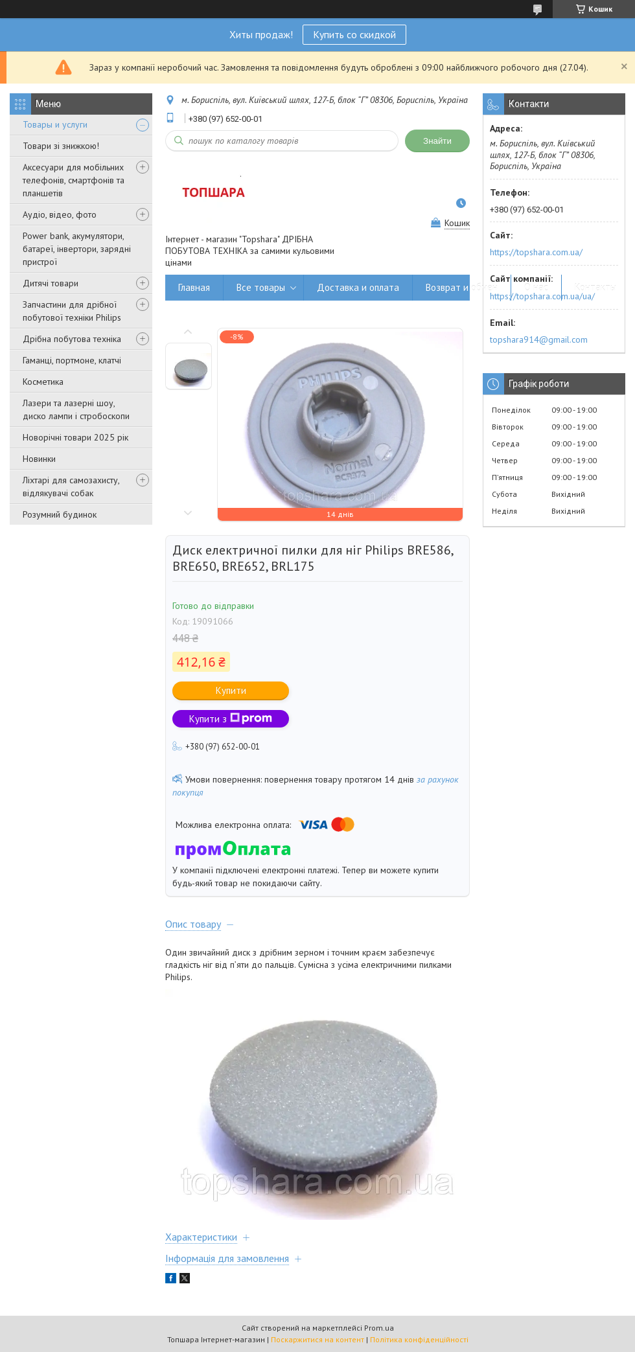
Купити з (230, 719)
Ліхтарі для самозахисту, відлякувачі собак (71, 486)
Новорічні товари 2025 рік (75, 437)
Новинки (39, 458)
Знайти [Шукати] (437, 141)
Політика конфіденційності (419, 1339)
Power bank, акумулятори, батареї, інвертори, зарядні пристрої (77, 249)
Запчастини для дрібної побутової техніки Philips (72, 311)
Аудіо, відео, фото (60, 214)
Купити (231, 690)
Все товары (261, 287)
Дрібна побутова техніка (72, 339)
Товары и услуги (55, 124)
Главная (194, 287)
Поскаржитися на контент (317, 1339)
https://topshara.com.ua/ (536, 252)
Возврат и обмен (462, 287)
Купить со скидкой (354, 34)
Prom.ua (379, 1328)
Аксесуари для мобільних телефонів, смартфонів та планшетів (73, 180)
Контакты (595, 287)
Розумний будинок (60, 514)
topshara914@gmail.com (539, 339)
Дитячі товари (50, 283)
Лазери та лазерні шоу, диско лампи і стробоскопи (76, 409)
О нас (536, 287)
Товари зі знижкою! (61, 146)
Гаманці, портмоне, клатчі (72, 360)
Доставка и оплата (358, 287)
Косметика (43, 381)
